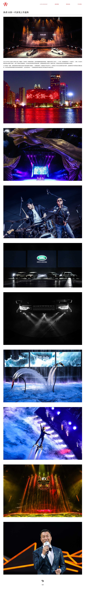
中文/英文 (80, 4)
